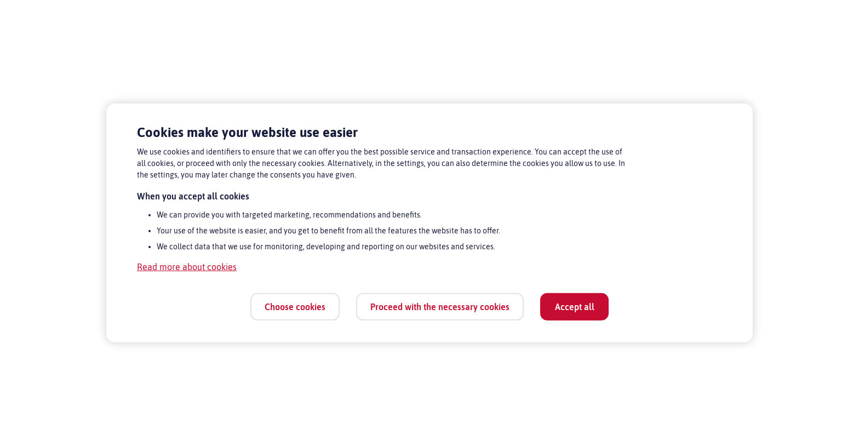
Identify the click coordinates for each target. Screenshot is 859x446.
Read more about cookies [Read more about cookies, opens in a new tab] (187, 267)
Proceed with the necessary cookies (439, 306)
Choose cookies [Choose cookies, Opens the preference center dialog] (295, 306)
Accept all (574, 306)
